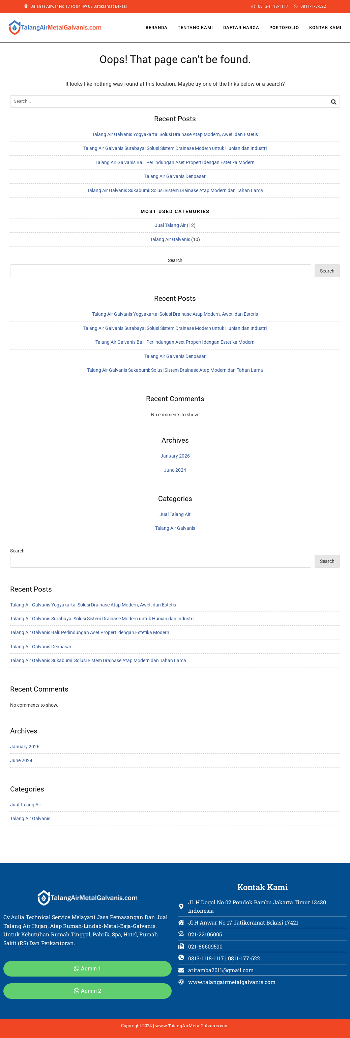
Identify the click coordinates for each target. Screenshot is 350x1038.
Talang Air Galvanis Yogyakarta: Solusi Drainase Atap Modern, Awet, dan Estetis (175, 134)
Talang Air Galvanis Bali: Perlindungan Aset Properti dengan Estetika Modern (175, 162)
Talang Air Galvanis (170, 239)
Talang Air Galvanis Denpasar (175, 176)
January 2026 (175, 456)
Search (175, 260)
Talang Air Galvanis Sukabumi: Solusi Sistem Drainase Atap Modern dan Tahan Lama (175, 190)
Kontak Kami (325, 27)
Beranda (157, 27)
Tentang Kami (195, 27)
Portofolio (284, 27)
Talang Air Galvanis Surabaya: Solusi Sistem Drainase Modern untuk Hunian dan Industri (175, 148)
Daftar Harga (241, 27)
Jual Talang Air (170, 225)
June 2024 (175, 470)
